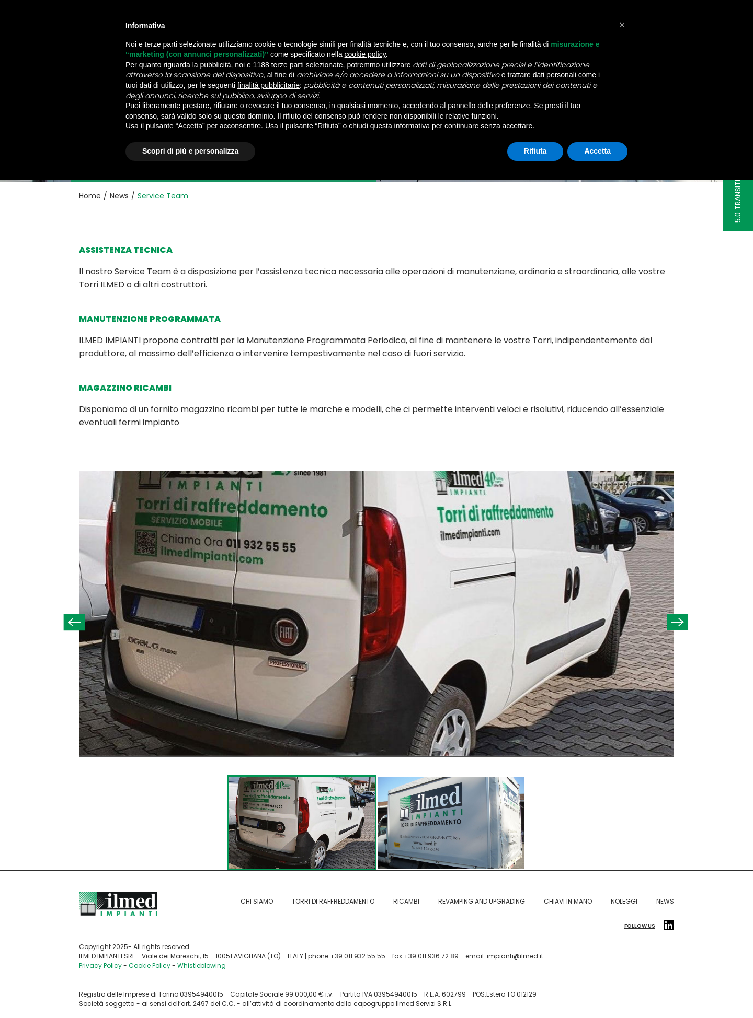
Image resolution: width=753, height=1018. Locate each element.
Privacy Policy (100, 965)
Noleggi (624, 901)
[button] (622, 25)
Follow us (649, 926)
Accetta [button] (597, 151)
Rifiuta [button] (535, 151)
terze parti (287, 65)
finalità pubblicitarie (268, 85)
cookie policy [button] (365, 54)
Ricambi (406, 901)
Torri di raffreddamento (333, 901)
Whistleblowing (201, 965)
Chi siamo (257, 901)
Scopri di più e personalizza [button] (190, 151)
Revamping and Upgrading (481, 901)
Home (90, 196)
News (119, 196)
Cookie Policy (149, 965)
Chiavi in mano (568, 901)
